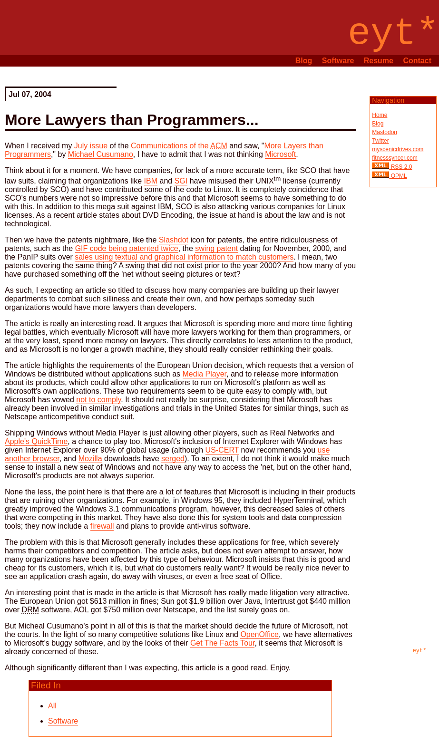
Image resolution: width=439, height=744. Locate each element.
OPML (398, 176)
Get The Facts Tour (222, 643)
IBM (150, 181)
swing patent (216, 248)
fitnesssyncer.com (394, 158)
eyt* (420, 650)
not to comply (98, 400)
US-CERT (222, 450)
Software (338, 61)
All (52, 706)
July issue (90, 146)
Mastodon (384, 132)
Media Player (205, 374)
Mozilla (90, 458)
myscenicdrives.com (397, 149)
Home (379, 115)
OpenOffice (259, 634)
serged (173, 458)
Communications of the (179, 146)
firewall (102, 526)
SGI (181, 181)
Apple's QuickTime (36, 441)
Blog (303, 61)
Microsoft (280, 154)
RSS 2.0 (400, 167)
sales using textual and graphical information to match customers (184, 257)
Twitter (380, 140)
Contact (417, 61)
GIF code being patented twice (126, 248)
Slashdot (173, 240)
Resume (378, 61)
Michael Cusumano (100, 154)
